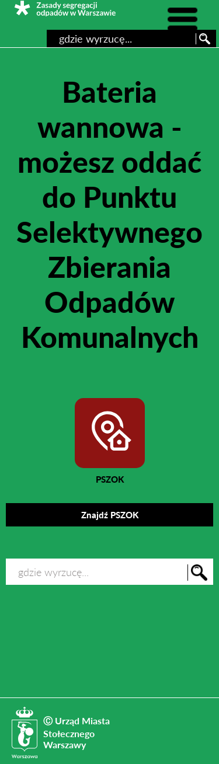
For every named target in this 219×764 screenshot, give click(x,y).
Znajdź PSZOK (109, 515)
